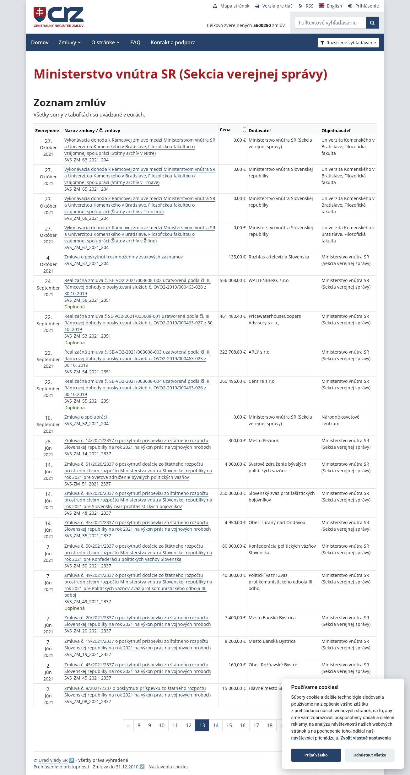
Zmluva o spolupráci (85, 417)
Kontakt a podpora (173, 42)
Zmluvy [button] (67, 42)
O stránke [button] (103, 42)
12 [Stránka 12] (189, 725)
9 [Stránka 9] (149, 725)
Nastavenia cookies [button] (168, 767)
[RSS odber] (306, 6)
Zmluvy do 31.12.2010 (115, 767)
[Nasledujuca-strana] (281, 725)
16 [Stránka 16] (242, 725)
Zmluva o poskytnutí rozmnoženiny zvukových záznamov (123, 257)
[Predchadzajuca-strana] (128, 725)
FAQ (135, 42)
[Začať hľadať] (372, 23)
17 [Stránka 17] (256, 725)
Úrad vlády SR (53, 760)
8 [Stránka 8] (139, 725)
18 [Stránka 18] (269, 725)
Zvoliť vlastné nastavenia (366, 738)
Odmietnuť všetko (369, 755)
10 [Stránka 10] (162, 725)
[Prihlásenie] (363, 6)
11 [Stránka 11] (175, 725)
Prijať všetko (316, 755)
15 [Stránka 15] (229, 725)
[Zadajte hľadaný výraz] (330, 23)
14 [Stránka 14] (215, 725)
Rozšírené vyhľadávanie (348, 43)
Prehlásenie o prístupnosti (61, 767)
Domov (40, 42)
